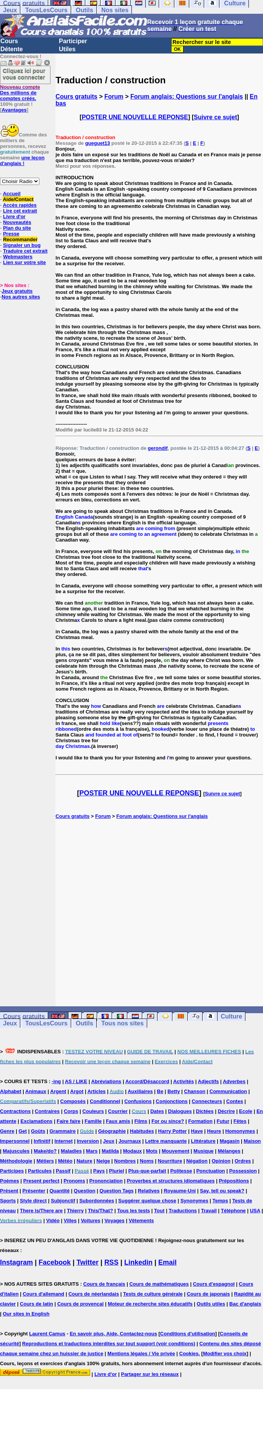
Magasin (230, 1141)
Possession (243, 1171)
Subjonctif (63, 1201)
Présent (9, 1191)
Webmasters (17, 257)
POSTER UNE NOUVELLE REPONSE (135, 117)
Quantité (59, 1191)
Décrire (226, 1111)
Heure (214, 1131)
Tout (159, 1210)
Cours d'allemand (43, 1294)
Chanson (195, 1091)
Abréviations (106, 1081)
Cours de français (104, 1284)
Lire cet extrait (20, 211)
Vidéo (53, 1220)
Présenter (34, 1191)
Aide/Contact (18, 199)
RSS (111, 1262)
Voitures (90, 1220)
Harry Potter (172, 1131)
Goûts (38, 1131)
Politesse (181, 1171)
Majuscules (16, 1151)
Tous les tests (133, 1210)
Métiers (45, 1161)
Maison (252, 1141)
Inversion (88, 1141)
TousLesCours (46, 10)
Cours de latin (36, 1304)
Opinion (221, 1161)
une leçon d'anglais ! (22, 160)
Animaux (35, 1091)
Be (160, 1091)
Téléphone (233, 1210)
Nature (84, 1161)
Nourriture (170, 1161)
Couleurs (93, 1111)
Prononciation (106, 1181)
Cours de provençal (80, 1304)
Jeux (10, 10)
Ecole (245, 1111)
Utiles (67, 49)
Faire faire (68, 1121)
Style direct (33, 1201)
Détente (11, 49)
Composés (73, 1101)
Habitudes (142, 1131)
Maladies (71, 1151)
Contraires (47, 1111)
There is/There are (41, 1210)
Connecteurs (207, 1101)
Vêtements (141, 1220)
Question (84, 1191)
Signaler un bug (22, 245)
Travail (209, 1210)
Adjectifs (208, 1081)
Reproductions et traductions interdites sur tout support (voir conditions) (108, 1343)
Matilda (110, 1151)
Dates (157, 1111)
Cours (9, 41)
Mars (91, 1151)
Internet (63, 1141)
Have (197, 1131)
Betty (173, 1091)
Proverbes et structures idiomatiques (171, 1181)
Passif (63, 1171)
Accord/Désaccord (147, 1081)
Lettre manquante (166, 1141)
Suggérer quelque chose (147, 1201)
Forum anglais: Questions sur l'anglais (186, 96)
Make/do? (45, 1151)
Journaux (130, 1141)
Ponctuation (210, 1171)
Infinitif (42, 1141)
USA (255, 1210)
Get (22, 1131)
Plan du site (17, 228)
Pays (99, 1171)
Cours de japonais (208, 1294)
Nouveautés (17, 222)
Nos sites (114, 10)
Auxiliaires (140, 1091)
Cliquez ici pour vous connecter (24, 73)
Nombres (125, 1161)
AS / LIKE (76, 1081)
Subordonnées (96, 1201)
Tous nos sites (122, 1023)
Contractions (15, 1111)
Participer (73, 41)
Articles (97, 1091)
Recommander (20, 239)
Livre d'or (14, 216)
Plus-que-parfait (147, 1171)
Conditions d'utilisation (187, 1334)
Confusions (138, 1101)
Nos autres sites (21, 297)
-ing (56, 1081)
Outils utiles (211, 1304)
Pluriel (116, 1171)
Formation (200, 1121)
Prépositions (234, 1181)
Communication (228, 1091)
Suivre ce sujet (215, 117)
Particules (40, 1171)
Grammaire (62, 1131)
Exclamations (37, 1121)
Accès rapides (19, 205)
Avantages (14, 110)
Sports (8, 1201)
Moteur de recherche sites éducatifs (150, 1304)
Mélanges (229, 1151)
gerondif (158, 448)
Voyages (114, 1220)
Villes (70, 1220)
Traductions (183, 1210)
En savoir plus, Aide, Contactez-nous (113, 1334)
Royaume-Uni (180, 1191)
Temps (220, 1201)
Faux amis (118, 1121)
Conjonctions (172, 1101)
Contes (234, 1101)
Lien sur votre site (24, 262)
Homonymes (240, 1131)
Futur (223, 1121)
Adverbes (234, 1081)
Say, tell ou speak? (222, 1191)
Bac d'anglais (245, 1304)
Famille (93, 1121)
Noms (147, 1161)
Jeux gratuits (17, 291)
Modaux (132, 1151)
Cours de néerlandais (93, 1294)
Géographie (112, 1131)
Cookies (189, 1353)
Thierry (75, 1210)
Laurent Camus (47, 1334)
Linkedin (138, 1262)
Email (167, 1262)
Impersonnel (14, 1141)
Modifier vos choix (225, 1353)
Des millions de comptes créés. (20, 92)
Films (140, 1121)
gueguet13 (97, 143)
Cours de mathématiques (158, 1284)
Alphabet (10, 1091)
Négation (197, 1161)
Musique (203, 1151)
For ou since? (167, 1121)
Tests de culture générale (153, 1294)
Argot (77, 1091)
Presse (11, 234)
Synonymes (194, 1201)
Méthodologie (16, 1161)
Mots (151, 1151)
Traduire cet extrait (25, 251)
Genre (7, 1131)
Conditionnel (105, 1101)
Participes (12, 1171)
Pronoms (74, 1181)
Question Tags (116, 1191)
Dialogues (180, 1111)
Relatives (148, 1191)
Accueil (11, 193)
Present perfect (41, 1181)
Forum (113, 96)
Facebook (55, 1262)
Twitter (87, 1262)
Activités (183, 1081)
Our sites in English (26, 1314)
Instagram (16, 1262)
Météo (65, 1161)
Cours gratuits (76, 96)
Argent (58, 1091)
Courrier (118, 1111)
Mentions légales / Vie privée (141, 1353)
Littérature (203, 1141)
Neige (103, 1161)
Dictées (205, 1111)
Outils (84, 10)
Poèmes (9, 1181)
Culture (231, 1016)
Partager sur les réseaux (150, 1374)
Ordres (243, 1161)
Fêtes (240, 1121)
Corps (71, 1111)
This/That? (100, 1210)
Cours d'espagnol (214, 1284)
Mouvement (175, 1151)
